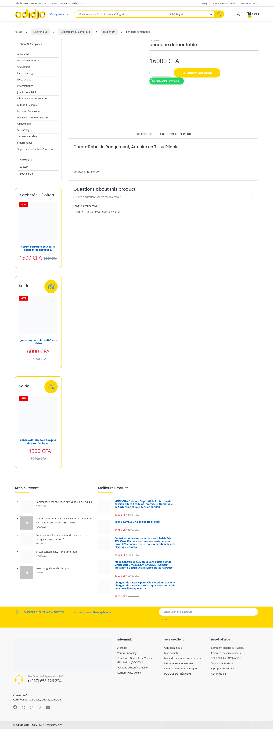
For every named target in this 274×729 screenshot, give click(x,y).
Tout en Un (109, 31)
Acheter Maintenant (199, 72)
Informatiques (25, 85)
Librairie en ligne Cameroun (32, 98)
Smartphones (24, 142)
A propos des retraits (223, 668)
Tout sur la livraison (222, 663)
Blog (204, 3)
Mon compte (171, 653)
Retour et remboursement (179, 663)
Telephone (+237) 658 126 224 (30, 3)
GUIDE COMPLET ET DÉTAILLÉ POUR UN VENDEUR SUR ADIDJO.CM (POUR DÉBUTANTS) (64, 520)
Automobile (23, 54)
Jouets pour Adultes (28, 92)
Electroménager (26, 73)
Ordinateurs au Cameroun (75, 31)
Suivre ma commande (223, 3)
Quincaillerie (24, 123)
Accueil (19, 31)
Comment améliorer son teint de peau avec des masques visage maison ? (62, 537)
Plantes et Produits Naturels (32, 117)
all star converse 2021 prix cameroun (56, 551)
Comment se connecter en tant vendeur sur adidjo (64, 501)
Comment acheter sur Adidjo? (227, 647)
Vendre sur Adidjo (127, 653)
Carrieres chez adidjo (129, 672)
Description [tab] (144, 134)
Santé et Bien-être (27, 136)
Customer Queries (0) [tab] (175, 134)
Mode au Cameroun (28, 111)
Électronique (40, 31)
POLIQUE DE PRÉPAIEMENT (179, 673)
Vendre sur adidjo (250, 3)
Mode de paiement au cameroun (182, 658)
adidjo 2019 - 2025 (26, 725)
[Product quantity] (161, 73)
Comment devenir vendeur (226, 653)
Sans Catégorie (25, 130)
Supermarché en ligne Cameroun (35, 149)
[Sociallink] (15, 707)
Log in (79, 211)
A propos (122, 647)
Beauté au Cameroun (29, 60)
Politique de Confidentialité (132, 667)
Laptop (24, 166)
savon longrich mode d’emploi (52, 568)
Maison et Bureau (27, 104)
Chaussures (23, 66)
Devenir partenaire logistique (180, 668)
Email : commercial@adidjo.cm (67, 3)
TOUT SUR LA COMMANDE (226, 658)
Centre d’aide (218, 673)
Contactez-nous (173, 647)
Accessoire (26, 159)
